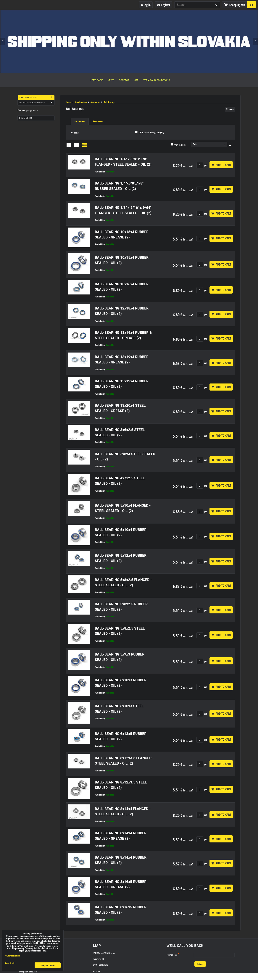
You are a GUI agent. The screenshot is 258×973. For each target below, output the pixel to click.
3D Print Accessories (36, 102)
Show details (10, 963)
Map (136, 80)
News (111, 80)
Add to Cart (221, 165)
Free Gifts (25, 118)
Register (163, 5)
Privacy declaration (12, 955)
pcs (201, 165)
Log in (146, 5)
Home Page (96, 80)
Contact (124, 80)
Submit (200, 964)
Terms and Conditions (156, 80)
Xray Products (36, 97)
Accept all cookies (48, 965)
